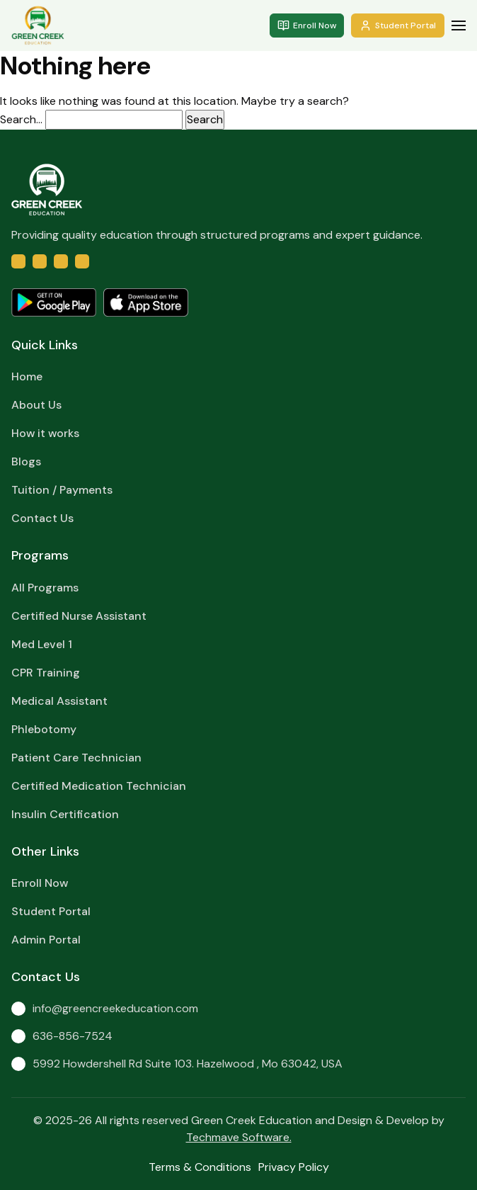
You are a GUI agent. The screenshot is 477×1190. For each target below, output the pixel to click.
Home (26, 376)
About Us (36, 404)
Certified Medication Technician (98, 785)
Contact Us (42, 518)
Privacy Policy (293, 1167)
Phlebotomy (43, 729)
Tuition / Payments (62, 489)
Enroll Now (306, 25)
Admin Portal (46, 939)
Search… (21, 119)
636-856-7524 (62, 1035)
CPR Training (45, 672)
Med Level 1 (41, 644)
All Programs (45, 587)
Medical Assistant (59, 700)
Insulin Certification (65, 814)
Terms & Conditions (200, 1167)
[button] (459, 25)
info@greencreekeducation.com (104, 1008)
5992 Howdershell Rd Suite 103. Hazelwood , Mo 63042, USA (177, 1063)
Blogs (26, 461)
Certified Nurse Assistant (78, 615)
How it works (45, 433)
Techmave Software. (239, 1137)
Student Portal (398, 25)
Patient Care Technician (76, 757)
